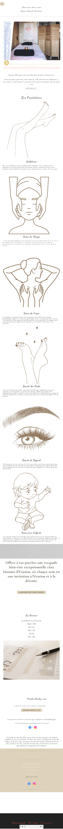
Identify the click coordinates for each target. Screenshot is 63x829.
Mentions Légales (19, 823)
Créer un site (46, 823)
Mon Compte (33, 823)
